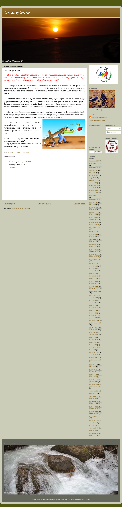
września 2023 (94, 231)
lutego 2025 (93, 185)
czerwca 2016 (93, 396)
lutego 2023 (93, 249)
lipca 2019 (92, 350)
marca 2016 (93, 403)
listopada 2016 (94, 384)
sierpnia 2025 (93, 170)
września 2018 (94, 352)
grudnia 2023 (93, 222)
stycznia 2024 (93, 220)
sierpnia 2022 (93, 266)
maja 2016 (92, 398)
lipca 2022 (92, 268)
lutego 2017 (93, 376)
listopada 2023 (94, 225)
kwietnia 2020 (93, 340)
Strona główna (44, 204)
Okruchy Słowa (17, 12)
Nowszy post (9, 204)
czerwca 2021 (93, 303)
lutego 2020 (93, 345)
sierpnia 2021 (93, 298)
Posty (109, 128)
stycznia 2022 (93, 283)
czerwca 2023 (93, 239)
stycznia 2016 (93, 408)
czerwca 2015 (93, 428)
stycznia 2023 (93, 252)
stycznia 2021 (93, 315)
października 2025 (95, 163)
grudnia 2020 (93, 318)
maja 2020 (92, 337)
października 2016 (95, 387)
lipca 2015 (92, 425)
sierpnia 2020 (93, 330)
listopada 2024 (94, 193)
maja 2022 (92, 273)
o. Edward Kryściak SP (99, 117)
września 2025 (94, 168)
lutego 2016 (93, 406)
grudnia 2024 (93, 190)
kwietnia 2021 (93, 308)
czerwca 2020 (93, 335)
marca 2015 (93, 435)
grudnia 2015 (93, 411)
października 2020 (95, 323)
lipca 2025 (92, 173)
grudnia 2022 (93, 254)
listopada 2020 (94, 320)
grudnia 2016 (93, 382)
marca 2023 (93, 246)
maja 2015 (92, 430)
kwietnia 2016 (93, 401)
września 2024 (94, 199)
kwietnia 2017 (93, 372)
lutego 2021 (93, 313)
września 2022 (94, 263)
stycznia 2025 (93, 188)
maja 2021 (92, 305)
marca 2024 (93, 214)
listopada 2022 (94, 257)
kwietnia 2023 (93, 244)
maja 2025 (92, 178)
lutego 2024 (93, 217)
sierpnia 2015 (93, 423)
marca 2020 (93, 342)
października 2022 (95, 259)
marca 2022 (93, 278)
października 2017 (95, 360)
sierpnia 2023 (93, 234)
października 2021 (95, 291)
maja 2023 (92, 241)
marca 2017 (93, 374)
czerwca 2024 (93, 207)
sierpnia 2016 (93, 393)
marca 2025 (93, 183)
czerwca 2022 (93, 271)
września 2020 (94, 327)
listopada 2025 (94, 161)
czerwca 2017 (93, 369)
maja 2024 (92, 209)
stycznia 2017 (93, 379)
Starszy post (79, 204)
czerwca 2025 (93, 175)
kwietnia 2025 (93, 180)
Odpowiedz (12, 167)
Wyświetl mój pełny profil (97, 120)
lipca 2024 (92, 205)
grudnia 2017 (93, 357)
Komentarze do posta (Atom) (20, 208)
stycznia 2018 (93, 355)
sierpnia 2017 (93, 364)
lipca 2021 (92, 300)
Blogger (87, 499)
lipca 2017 (92, 367)
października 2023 (95, 227)
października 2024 (95, 195)
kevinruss (64, 499)
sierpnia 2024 (93, 202)
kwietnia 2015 (93, 433)
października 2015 (95, 416)
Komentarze (111, 132)
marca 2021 (93, 310)
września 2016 (94, 391)
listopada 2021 (94, 288)
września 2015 (94, 420)
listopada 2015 (94, 413)
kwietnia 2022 (93, 276)
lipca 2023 (92, 236)
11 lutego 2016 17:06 (24, 162)
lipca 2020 (92, 332)
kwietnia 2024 (93, 212)
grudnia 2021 (93, 286)
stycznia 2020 (93, 347)
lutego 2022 (93, 281)
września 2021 (94, 295)
